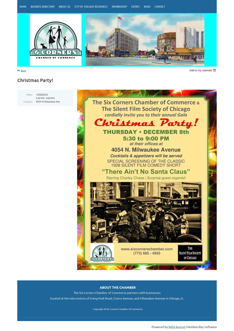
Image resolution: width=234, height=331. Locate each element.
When (29, 94)
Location (28, 101)
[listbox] (203, 70)
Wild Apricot (177, 327)
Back (23, 70)
